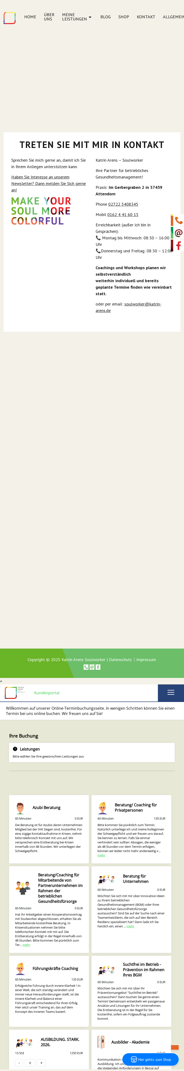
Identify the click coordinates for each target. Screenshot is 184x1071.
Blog (105, 17)
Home (30, 17)
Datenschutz (120, 659)
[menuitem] (30, 18)
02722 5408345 (123, 204)
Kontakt (146, 17)
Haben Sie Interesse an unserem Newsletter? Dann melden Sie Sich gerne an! (48, 183)
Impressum (146, 659)
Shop (123, 17)
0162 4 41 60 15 (122, 214)
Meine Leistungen (74, 17)
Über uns (49, 17)
